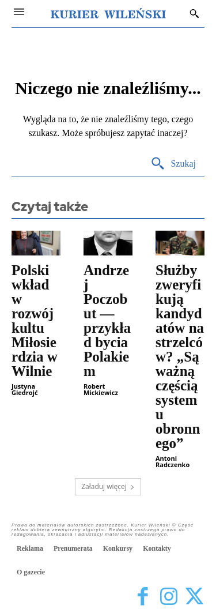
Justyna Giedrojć (25, 389)
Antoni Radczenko (173, 461)
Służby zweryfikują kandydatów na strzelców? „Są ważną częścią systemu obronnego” (180, 356)
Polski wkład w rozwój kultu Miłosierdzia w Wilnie (35, 320)
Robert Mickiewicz (101, 389)
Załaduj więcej (108, 486)
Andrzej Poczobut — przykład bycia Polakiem (107, 320)
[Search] (173, 164)
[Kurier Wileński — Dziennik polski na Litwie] (108, 13)
